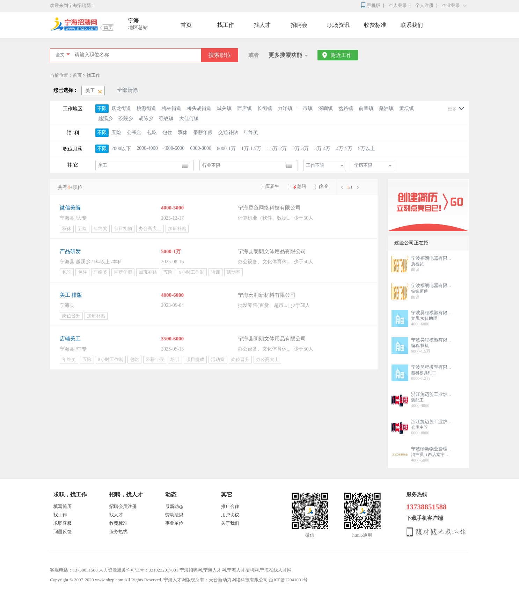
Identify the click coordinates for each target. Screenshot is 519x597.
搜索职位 (220, 55)
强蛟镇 (166, 118)
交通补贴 (228, 132)
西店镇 (244, 108)
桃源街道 (146, 108)
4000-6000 (174, 148)
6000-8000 (200, 148)
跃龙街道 (121, 108)
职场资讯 (338, 25)
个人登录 (398, 5)
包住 (167, 132)
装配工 (417, 400)
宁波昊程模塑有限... (431, 312)
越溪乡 (105, 118)
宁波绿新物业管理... (431, 448)
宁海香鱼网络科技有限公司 (269, 208)
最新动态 (174, 506)
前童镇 (366, 108)
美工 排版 (71, 295)
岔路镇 (345, 108)
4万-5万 (344, 148)
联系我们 (412, 25)
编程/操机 (420, 345)
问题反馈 (62, 531)
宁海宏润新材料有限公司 (266, 295)
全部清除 (127, 90)
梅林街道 (171, 108)
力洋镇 (285, 108)
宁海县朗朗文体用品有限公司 (272, 251)
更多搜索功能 (285, 55)
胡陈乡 (146, 118)
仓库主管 (419, 427)
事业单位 (174, 523)
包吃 (152, 132)
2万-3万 (300, 148)
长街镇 (264, 108)
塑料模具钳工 (423, 372)
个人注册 (424, 5)
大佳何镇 (189, 118)
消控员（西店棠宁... (429, 454)
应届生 (272, 186)
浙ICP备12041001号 (288, 579)
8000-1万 (226, 148)
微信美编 (70, 208)
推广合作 (230, 506)
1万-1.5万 (251, 148)
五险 (116, 132)
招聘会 (299, 25)
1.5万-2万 (277, 148)
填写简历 (62, 506)
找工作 (225, 25)
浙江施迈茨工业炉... (431, 394)
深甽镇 (325, 108)
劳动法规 (174, 514)
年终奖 (250, 132)
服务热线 (118, 531)
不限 (102, 108)
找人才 (262, 25)
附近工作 (341, 55)
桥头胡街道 (199, 108)
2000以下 (121, 148)
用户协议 (230, 514)
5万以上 (366, 148)
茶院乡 (125, 118)
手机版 (373, 5)
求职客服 (62, 523)
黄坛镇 (406, 108)
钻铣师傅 (419, 291)
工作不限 (315, 165)
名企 (324, 186)
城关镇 (224, 108)
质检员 (417, 263)
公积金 (134, 132)
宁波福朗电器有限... (431, 258)
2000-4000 (147, 148)
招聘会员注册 (123, 506)
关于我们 (230, 523)
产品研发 (70, 251)
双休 (183, 132)
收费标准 (375, 25)
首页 (186, 25)
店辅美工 (70, 338)
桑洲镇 (386, 108)
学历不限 (363, 165)
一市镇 (305, 108)
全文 (60, 54)
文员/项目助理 (424, 318)
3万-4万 (322, 148)
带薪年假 (203, 132)
